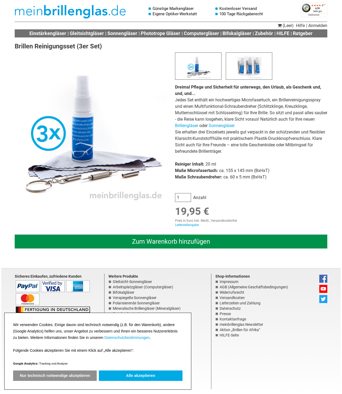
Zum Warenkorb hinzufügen (171, 241)
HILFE (283, 33)
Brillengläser (186, 125)
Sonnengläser (122, 33)
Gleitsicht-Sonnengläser (132, 282)
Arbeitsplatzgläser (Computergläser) (143, 287)
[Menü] (324, 6)
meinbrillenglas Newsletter (241, 324)
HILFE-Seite (229, 335)
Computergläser (201, 33)
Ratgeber (303, 33)
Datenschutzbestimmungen (127, 337)
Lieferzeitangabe (187, 225)
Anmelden (317, 25)
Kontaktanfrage (233, 319)
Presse (225, 314)
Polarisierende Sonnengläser (136, 303)
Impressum (229, 282)
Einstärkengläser (47, 33)
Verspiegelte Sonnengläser (135, 298)
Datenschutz (230, 308)
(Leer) (286, 25)
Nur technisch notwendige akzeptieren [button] (55, 375)
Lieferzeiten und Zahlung (240, 303)
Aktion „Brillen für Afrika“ (240, 330)
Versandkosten (232, 298)
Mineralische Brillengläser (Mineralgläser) (147, 308)
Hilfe (300, 25)
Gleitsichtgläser (87, 33)
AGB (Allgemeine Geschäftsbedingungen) (254, 287)
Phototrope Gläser (160, 33)
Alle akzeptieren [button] (141, 375)
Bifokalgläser (237, 33)
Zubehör (264, 33)
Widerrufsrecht (232, 292)
